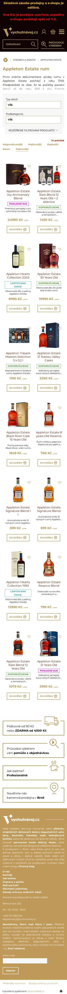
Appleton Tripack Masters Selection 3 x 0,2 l (18, 356)
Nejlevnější (35, 144)
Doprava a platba (13, 882)
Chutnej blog (26, 866)
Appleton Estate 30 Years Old (49, 275)
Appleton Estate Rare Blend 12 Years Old (18, 665)
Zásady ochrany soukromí (43, 983)
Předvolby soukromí (14, 983)
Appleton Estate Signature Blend (49, 509)
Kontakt (7, 875)
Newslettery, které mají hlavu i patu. (28, 924)
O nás (6, 871)
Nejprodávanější (13, 144)
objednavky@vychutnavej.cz (19, 919)
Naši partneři (11, 885)
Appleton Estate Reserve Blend (49, 583)
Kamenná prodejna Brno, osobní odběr (25, 897)
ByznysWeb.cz (36, 991)
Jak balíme (9, 878)
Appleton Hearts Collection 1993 (18, 583)
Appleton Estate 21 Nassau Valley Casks (49, 356)
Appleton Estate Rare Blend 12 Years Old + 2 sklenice (49, 196)
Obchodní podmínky (15, 888)
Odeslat (10, 970)
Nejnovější (22, 149)
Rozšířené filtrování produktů (34, 130)
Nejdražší (52, 144)
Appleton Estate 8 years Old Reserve (49, 434)
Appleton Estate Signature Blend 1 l (18, 511)
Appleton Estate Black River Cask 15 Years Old (18, 436)
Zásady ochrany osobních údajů (22, 892)
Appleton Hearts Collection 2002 (18, 275)
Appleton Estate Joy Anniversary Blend (18, 194)
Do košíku (18, 229)
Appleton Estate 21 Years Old (49, 663)
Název (6, 149)
